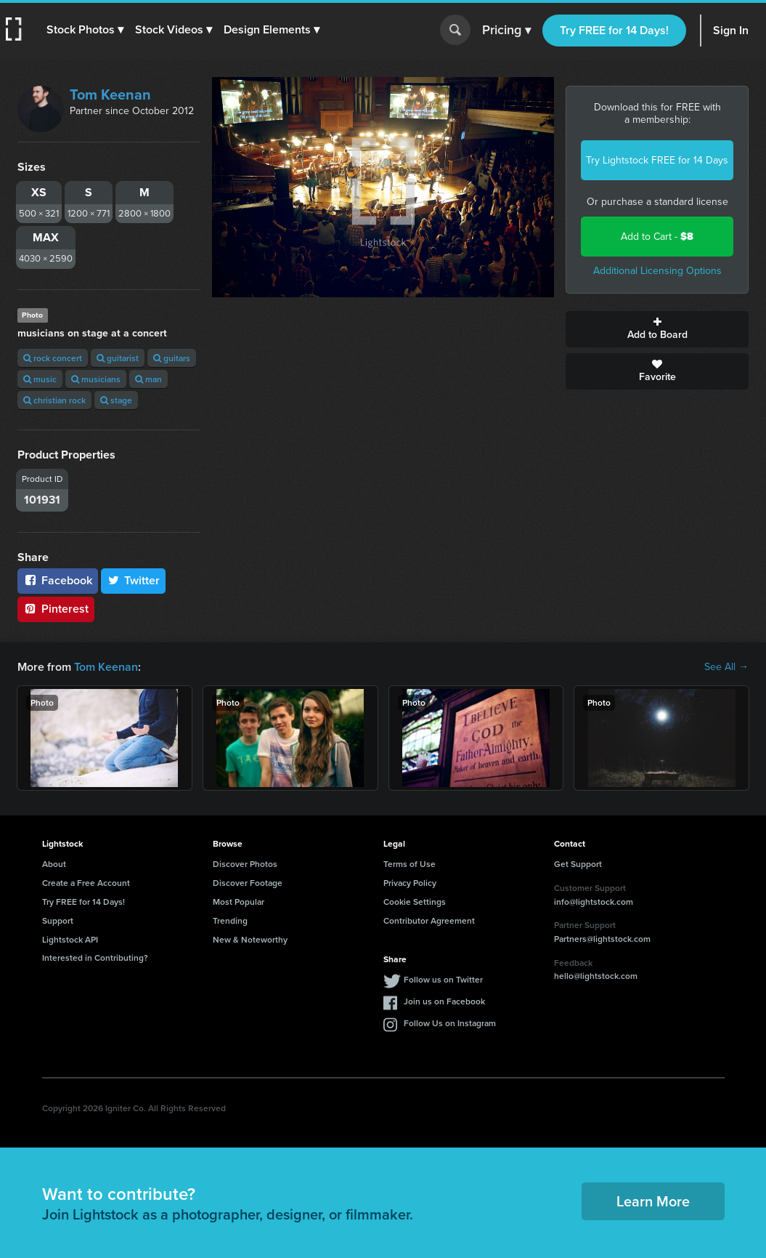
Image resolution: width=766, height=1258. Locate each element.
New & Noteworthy (250, 939)
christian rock (54, 400)
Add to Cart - (657, 236)
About (54, 864)
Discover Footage (247, 882)
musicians (96, 379)
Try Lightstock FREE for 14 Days (657, 160)
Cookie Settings (414, 901)
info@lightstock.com (593, 901)
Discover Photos (245, 864)
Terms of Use (409, 864)
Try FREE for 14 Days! (614, 30)
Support (57, 920)
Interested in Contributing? (95, 957)
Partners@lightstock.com (602, 938)
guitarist (118, 358)
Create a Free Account (86, 882)
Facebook (57, 580)
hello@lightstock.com (595, 975)
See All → (726, 667)
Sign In (731, 30)
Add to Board (657, 329)
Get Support (578, 864)
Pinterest (56, 608)
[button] (84, 30)
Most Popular (238, 901)
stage (116, 400)
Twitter (133, 580)
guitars (171, 358)
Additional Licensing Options (657, 270)
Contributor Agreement (429, 920)
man (148, 379)
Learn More (653, 1200)
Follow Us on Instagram (450, 1023)
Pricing (506, 31)
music (40, 379)
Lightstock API (70, 939)
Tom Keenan (110, 94)
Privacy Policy (409, 882)
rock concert (52, 358)
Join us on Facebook (444, 1001)
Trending (230, 920)
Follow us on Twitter (443, 979)
